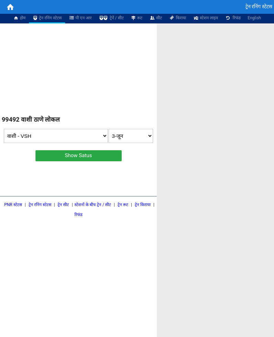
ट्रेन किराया (143, 204)
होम (19, 18)
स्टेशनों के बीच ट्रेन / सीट (92, 204)
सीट (155, 18)
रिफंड (233, 18)
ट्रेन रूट (123, 204)
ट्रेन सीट (63, 204)
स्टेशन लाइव (205, 18)
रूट (137, 18)
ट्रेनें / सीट (111, 18)
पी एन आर (80, 18)
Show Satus (78, 155)
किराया (177, 18)
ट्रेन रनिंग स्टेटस (47, 18)
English (254, 18)
